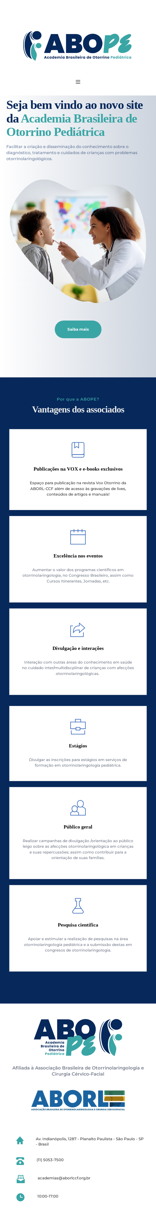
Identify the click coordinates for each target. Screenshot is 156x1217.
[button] (78, 82)
